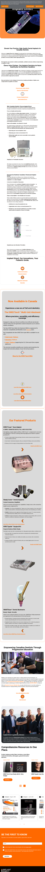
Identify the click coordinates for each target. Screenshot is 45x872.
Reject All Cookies (39, 6)
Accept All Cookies (30, 6)
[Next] (24, 786)
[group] (15, 770)
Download (7, 779)
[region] (22, 4)
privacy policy (28, 847)
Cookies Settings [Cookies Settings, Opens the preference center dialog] (5, 6)
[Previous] (20, 786)
